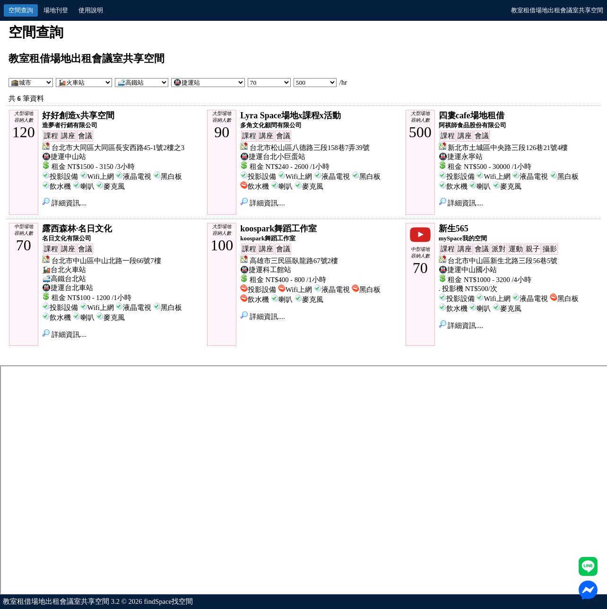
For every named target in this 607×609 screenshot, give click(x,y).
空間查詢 (21, 10)
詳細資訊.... (64, 203)
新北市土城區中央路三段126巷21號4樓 (508, 147)
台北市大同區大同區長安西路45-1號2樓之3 (118, 147)
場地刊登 (55, 10)
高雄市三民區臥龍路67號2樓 (294, 261)
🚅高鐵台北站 (64, 278)
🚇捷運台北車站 (67, 287)
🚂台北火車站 (64, 270)
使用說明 (90, 10)
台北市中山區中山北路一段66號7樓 (106, 261)
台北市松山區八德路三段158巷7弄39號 (310, 147)
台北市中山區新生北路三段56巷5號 (502, 261)
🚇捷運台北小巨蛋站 (272, 156)
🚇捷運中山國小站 (468, 270)
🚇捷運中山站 (64, 156)
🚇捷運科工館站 (265, 270)
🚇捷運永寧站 (461, 156)
